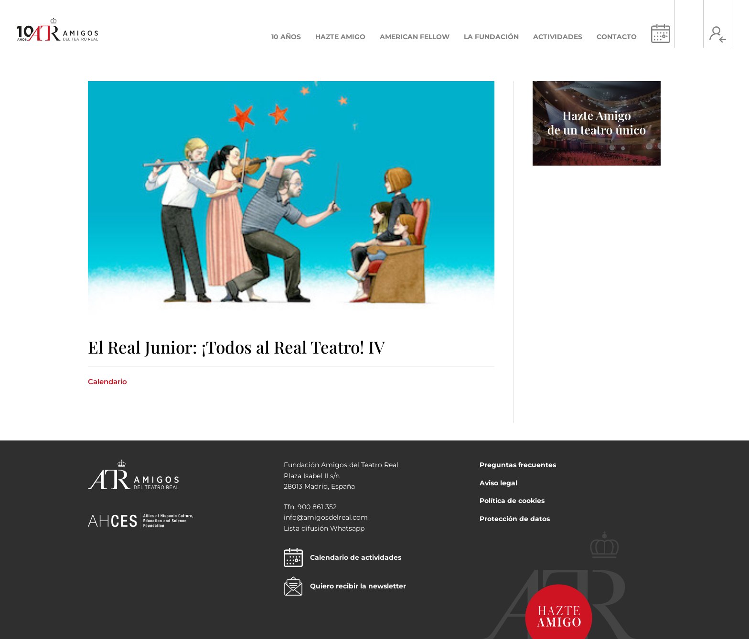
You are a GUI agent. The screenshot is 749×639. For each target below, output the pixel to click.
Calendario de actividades (342, 557)
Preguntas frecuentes (518, 465)
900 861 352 (317, 507)
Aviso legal (498, 483)
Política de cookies (512, 500)
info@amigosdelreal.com (326, 517)
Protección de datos (515, 518)
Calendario (107, 381)
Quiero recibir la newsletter (345, 586)
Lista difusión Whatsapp (324, 528)
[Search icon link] (689, 34)
